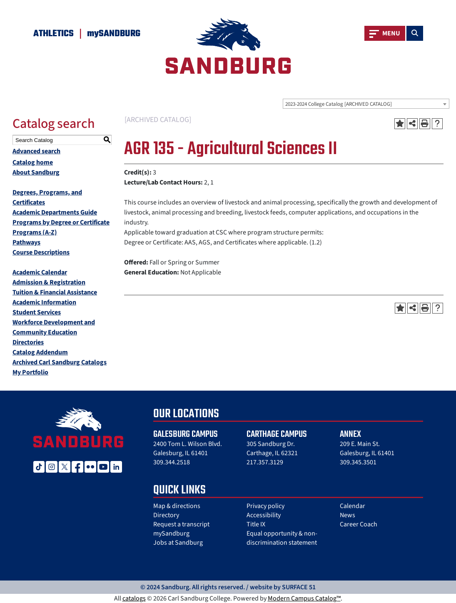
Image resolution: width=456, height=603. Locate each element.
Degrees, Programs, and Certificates (47, 197)
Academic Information (44, 302)
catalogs (134, 598)
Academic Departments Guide (54, 212)
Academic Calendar (39, 272)
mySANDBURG (113, 34)
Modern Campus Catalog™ (304, 598)
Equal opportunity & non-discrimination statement (282, 538)
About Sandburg (36, 172)
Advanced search (36, 151)
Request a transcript (181, 524)
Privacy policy (265, 506)
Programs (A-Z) (34, 232)
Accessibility (264, 515)
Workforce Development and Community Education (53, 327)
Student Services (36, 312)
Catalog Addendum (40, 352)
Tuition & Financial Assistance (54, 292)
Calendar (352, 506)
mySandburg (171, 533)
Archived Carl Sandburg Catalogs (59, 362)
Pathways (26, 242)
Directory (166, 515)
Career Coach (358, 524)
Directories (28, 342)
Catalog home (32, 162)
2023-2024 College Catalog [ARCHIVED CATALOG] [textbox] (338, 104)
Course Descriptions (41, 252)
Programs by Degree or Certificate (61, 222)
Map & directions (176, 506)
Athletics (53, 34)
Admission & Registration (48, 282)
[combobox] (366, 104)
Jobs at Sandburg (178, 542)
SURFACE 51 (299, 587)
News (347, 515)
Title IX (256, 524)
